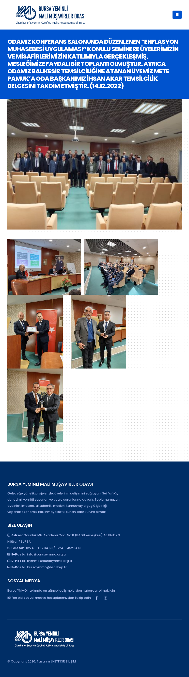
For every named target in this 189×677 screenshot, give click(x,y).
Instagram (105, 598)
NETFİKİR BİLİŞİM (64, 661)
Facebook (96, 598)
